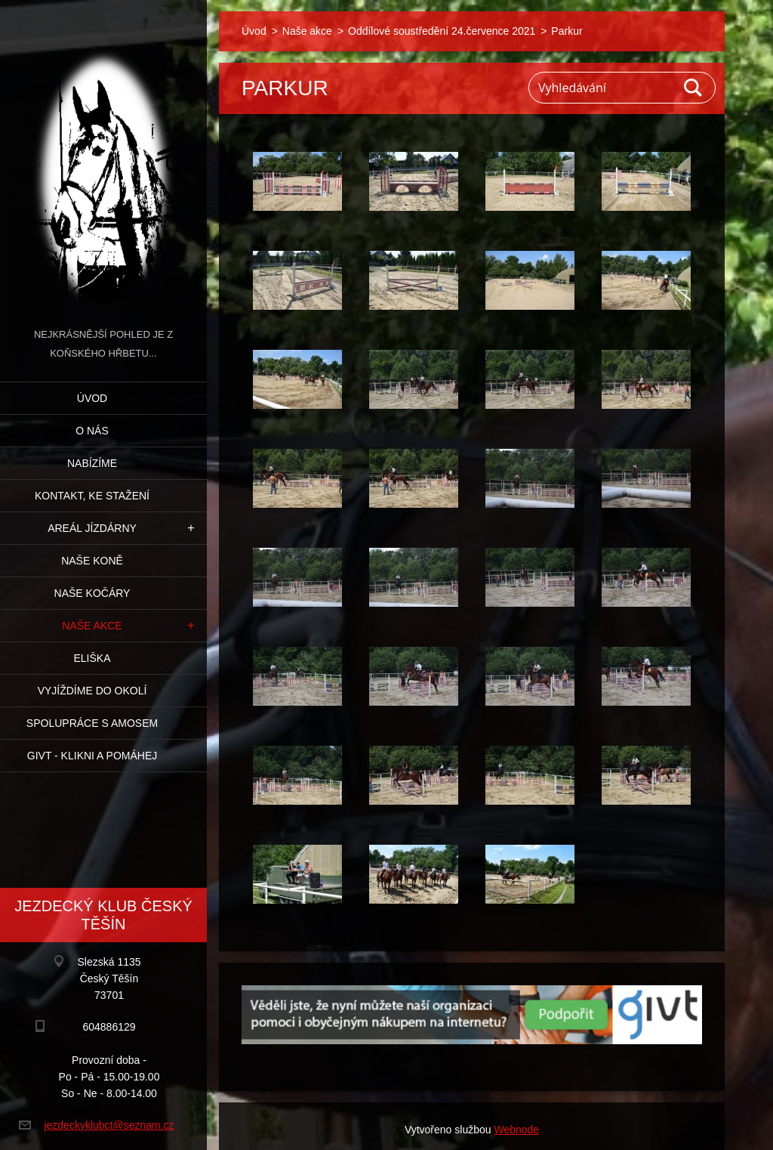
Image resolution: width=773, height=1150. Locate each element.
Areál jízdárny (92, 528)
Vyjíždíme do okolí (92, 691)
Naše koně (92, 561)
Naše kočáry (92, 593)
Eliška (91, 658)
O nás (92, 431)
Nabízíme (92, 463)
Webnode (516, 1130)
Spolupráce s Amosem (92, 723)
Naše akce (92, 626)
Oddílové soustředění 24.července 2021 (441, 31)
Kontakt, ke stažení (92, 496)
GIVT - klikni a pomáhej (92, 756)
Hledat (694, 87)
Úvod (92, 398)
